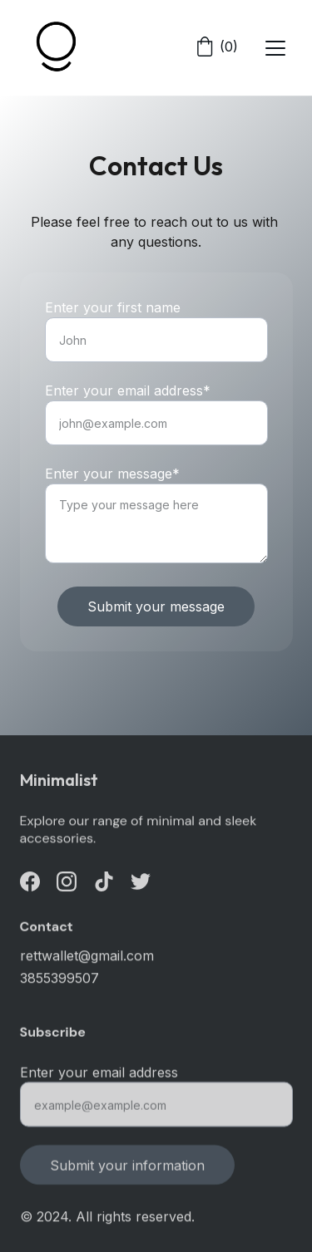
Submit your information (127, 1170)
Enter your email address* (127, 391)
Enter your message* (112, 474)
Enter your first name (113, 308)
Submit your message (156, 607)
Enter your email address (99, 1077)
